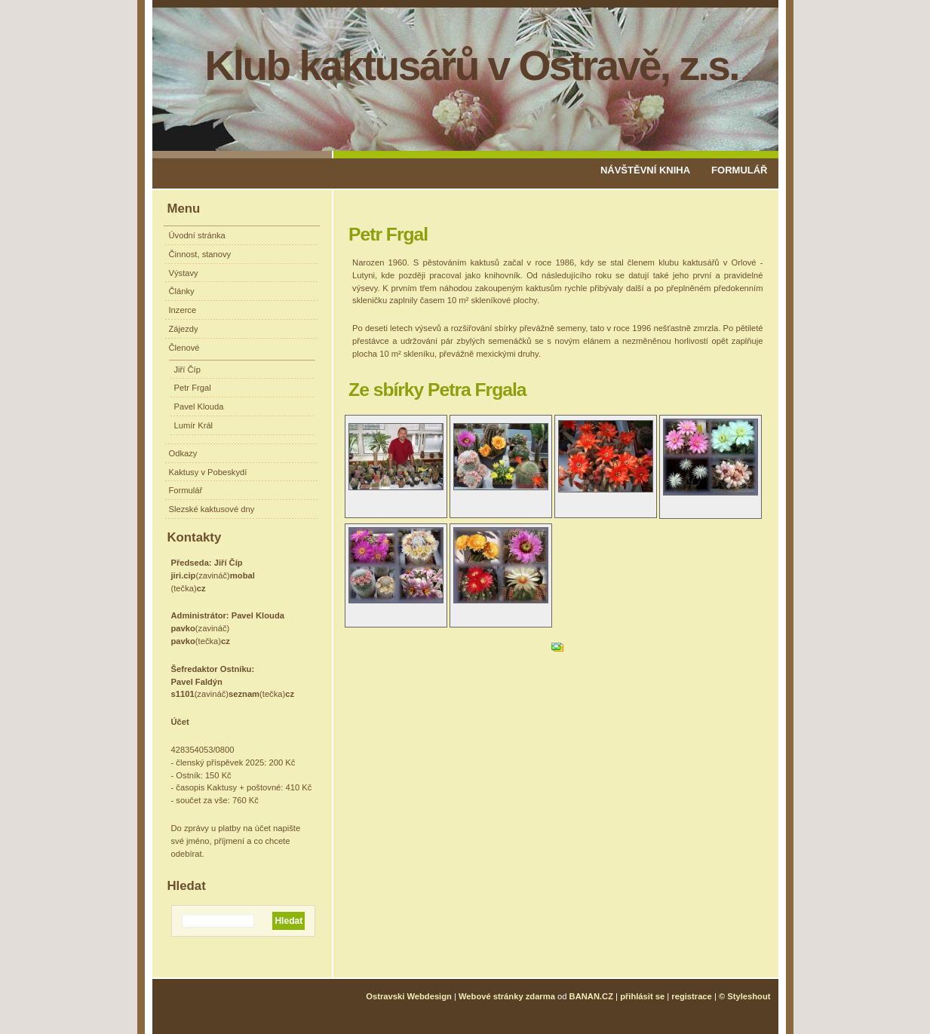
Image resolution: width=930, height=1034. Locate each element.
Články (182, 291)
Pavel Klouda (199, 406)
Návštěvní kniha (645, 170)
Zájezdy (183, 328)
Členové (184, 347)
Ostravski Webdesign (410, 996)
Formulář (739, 170)
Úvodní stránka (197, 235)
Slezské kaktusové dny (212, 509)
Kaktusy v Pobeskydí (208, 472)
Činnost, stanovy (200, 254)
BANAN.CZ (591, 996)
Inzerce (183, 309)
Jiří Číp (187, 369)
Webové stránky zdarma (507, 996)
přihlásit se (642, 996)
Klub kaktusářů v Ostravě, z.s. (472, 65)
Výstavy (183, 273)
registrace (691, 996)
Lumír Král (193, 425)
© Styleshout (745, 996)
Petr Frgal (192, 387)
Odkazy (183, 453)
